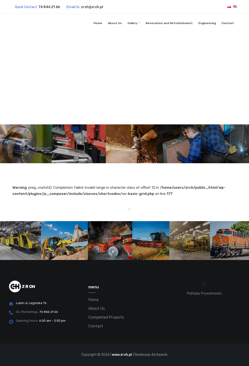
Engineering (207, 23)
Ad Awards (159, 355)
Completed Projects (106, 317)
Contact (228, 23)
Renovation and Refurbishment (169, 23)
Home (98, 23)
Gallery (132, 23)
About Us (115, 23)
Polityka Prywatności (204, 293)
